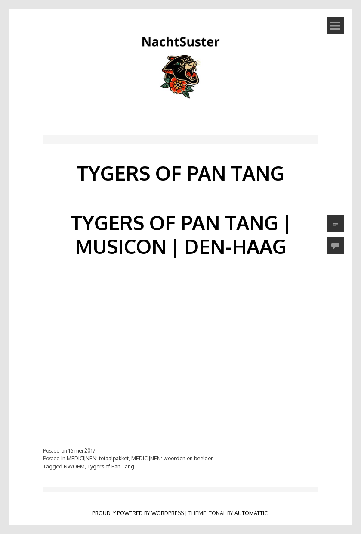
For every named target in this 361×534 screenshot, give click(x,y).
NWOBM (74, 466)
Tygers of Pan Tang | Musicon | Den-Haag (181, 234)
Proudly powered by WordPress (138, 512)
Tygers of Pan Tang (110, 466)
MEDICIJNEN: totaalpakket (98, 458)
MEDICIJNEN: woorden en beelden (172, 458)
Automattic (251, 512)
